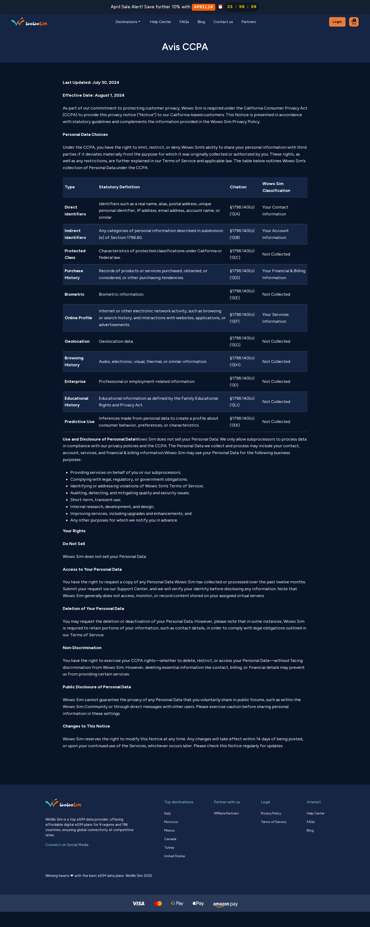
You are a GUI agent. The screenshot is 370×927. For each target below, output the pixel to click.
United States (174, 856)
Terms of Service (273, 822)
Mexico (169, 830)
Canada (170, 839)
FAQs (184, 21)
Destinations (126, 21)
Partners (248, 21)
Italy (167, 813)
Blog (201, 21)
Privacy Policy (271, 813)
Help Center (160, 21)
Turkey (169, 848)
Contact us (223, 21)
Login (337, 22)
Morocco (171, 822)
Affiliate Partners (226, 813)
